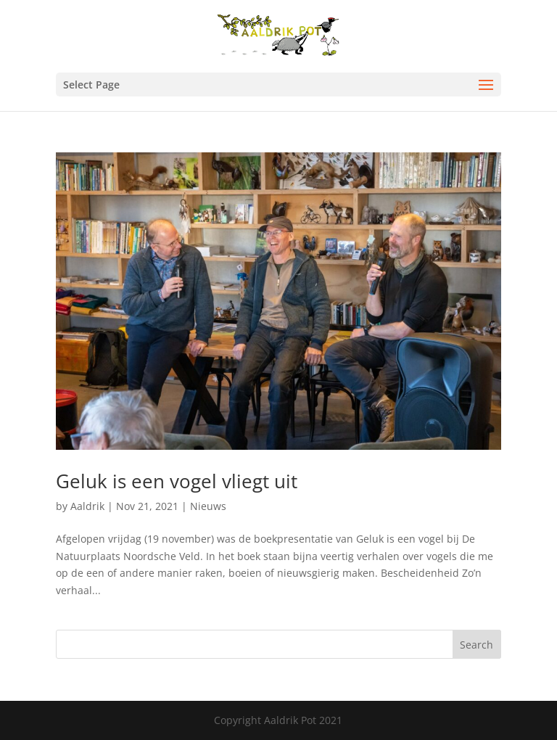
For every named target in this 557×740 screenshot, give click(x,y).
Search (476, 644)
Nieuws (208, 506)
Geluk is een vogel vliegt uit (176, 481)
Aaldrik (87, 506)
